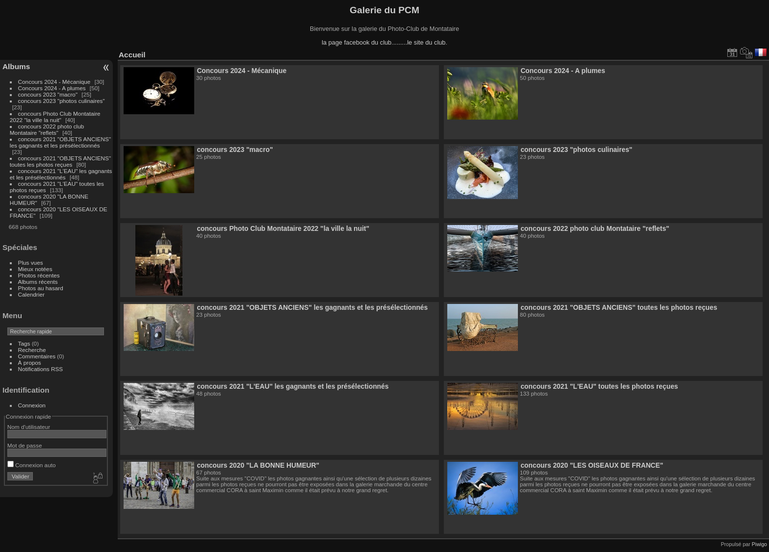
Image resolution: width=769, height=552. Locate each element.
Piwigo (759, 544)
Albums (16, 66)
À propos (29, 362)
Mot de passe (24, 445)
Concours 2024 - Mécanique (54, 81)
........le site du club (419, 42)
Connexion (32, 405)
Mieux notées (35, 269)
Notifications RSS (40, 369)
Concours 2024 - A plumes (52, 88)
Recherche (32, 350)
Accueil (132, 54)
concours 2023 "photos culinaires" (61, 101)
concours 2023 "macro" (48, 94)
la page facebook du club (356, 42)
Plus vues (30, 262)
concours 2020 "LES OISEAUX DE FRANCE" (591, 465)
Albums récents (38, 281)
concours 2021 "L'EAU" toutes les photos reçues (599, 386)
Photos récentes (39, 275)
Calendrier (31, 294)
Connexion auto (31, 465)
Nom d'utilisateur (28, 427)
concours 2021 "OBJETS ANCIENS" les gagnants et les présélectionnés (60, 142)
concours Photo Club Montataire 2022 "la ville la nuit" (55, 116)
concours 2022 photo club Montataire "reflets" (47, 129)
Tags (24, 343)
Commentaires (37, 356)
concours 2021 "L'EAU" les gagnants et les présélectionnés (61, 174)
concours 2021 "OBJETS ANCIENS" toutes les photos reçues (60, 161)
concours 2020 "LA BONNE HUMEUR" (258, 465)
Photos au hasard (40, 288)
